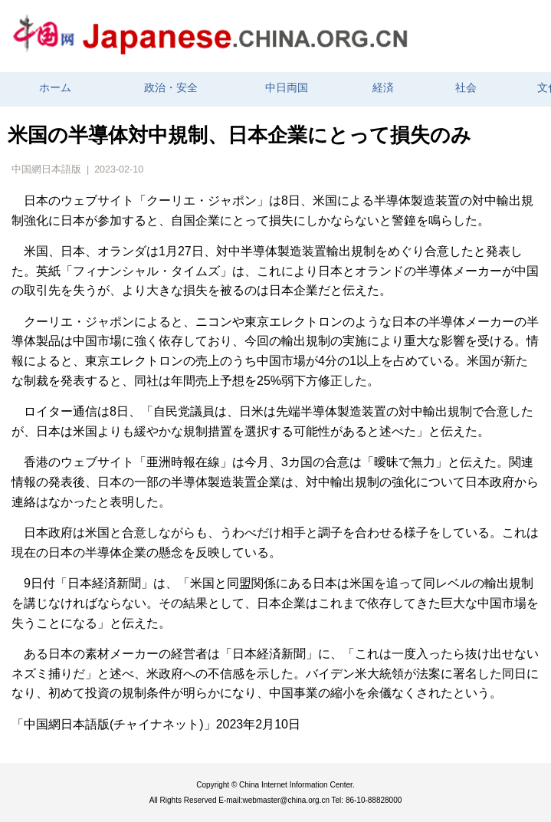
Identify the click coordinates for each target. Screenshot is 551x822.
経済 (383, 88)
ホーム (55, 88)
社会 (466, 88)
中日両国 (286, 88)
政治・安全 (171, 88)
